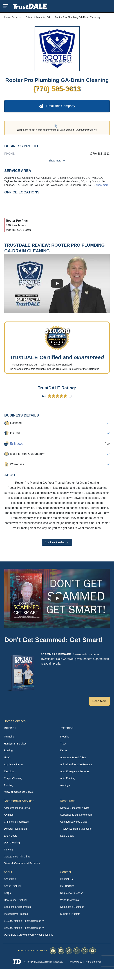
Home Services (13, 17)
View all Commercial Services (22, 863)
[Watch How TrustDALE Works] (57, 598)
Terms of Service (93, 962)
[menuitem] (29, 737)
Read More (99, 701)
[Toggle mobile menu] (5, 6)
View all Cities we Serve (18, 791)
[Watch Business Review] (57, 283)
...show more (100, 185)
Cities (29, 17)
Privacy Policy (75, 962)
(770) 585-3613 (57, 89)
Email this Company (57, 106)
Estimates (16, 443)
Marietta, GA (43, 17)
